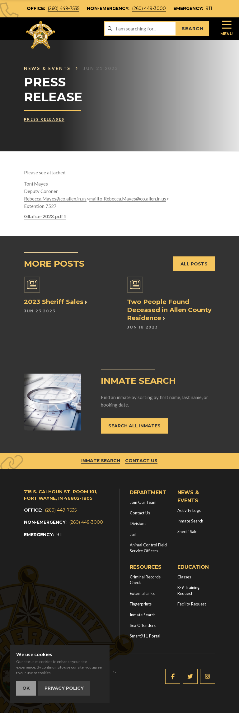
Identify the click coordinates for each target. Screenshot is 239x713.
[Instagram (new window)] (207, 676)
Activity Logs (189, 510)
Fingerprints (141, 603)
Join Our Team (143, 502)
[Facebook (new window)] (172, 676)
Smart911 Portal (145, 635)
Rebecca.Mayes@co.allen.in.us (55, 198)
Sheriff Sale (187, 531)
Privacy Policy (64, 688)
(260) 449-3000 (149, 8)
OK (26, 688)
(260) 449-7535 (63, 8)
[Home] (41, 35)
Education (193, 567)
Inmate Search (100, 460)
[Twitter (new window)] (190, 676)
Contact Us (141, 460)
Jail (133, 534)
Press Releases (44, 119)
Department (148, 492)
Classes (184, 576)
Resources (146, 567)
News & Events (51, 68)
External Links (142, 593)
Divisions (138, 523)
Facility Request (191, 603)
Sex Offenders (143, 625)
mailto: (96, 198)
